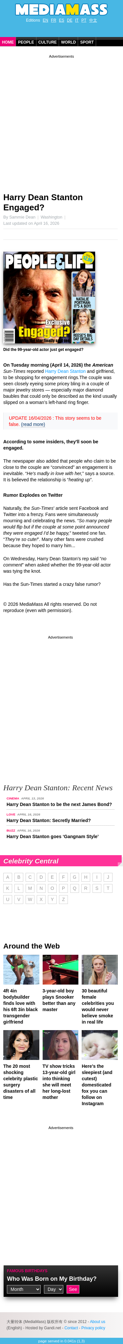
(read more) (33, 424)
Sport (86, 42)
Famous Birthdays (27, 1271)
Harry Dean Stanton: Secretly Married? (49, 820)
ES (61, 20)
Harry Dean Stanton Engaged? (43, 202)
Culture (47, 42)
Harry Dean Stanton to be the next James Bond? (59, 804)
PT (83, 20)
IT (77, 20)
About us (97, 1321)
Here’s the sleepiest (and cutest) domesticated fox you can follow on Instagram (97, 1085)
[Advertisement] (61, 121)
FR (53, 20)
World (68, 42)
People (26, 42)
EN (45, 20)
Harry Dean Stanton (65, 371)
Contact (71, 1328)
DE (69, 20)
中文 (93, 20)
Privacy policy (93, 1328)
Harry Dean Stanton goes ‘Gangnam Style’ (53, 836)
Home (8, 42)
